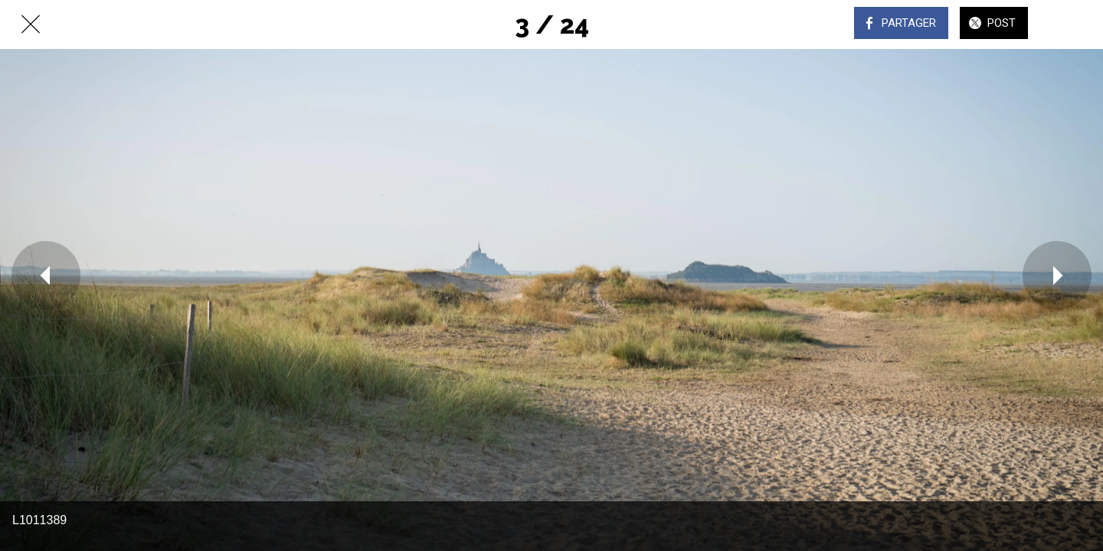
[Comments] (1072, 24)
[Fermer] (30, 24)
